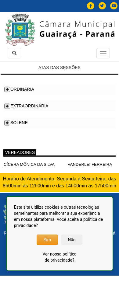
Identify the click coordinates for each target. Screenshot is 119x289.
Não (72, 239)
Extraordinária (29, 105)
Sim (47, 239)
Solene (19, 122)
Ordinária (22, 89)
